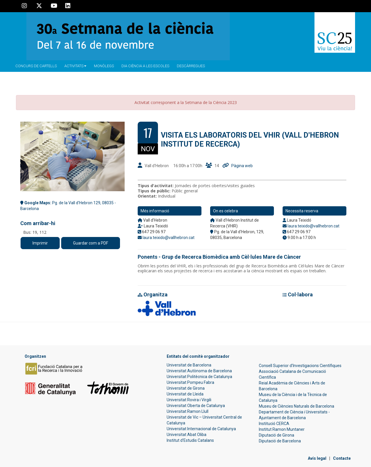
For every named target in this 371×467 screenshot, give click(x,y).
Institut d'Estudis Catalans (190, 440)
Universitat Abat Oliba (186, 434)
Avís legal (317, 458)
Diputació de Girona (276, 435)
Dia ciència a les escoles (145, 66)
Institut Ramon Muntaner (282, 429)
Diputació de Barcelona (280, 441)
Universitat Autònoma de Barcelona (199, 371)
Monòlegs (104, 66)
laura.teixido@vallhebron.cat (168, 237)
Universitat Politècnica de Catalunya (199, 376)
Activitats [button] (75, 66)
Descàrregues (191, 66)
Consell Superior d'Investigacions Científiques (300, 365)
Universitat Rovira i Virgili (189, 399)
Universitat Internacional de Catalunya (201, 428)
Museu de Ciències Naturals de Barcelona (296, 406)
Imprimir (40, 243)
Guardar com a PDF (90, 243)
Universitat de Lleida (185, 394)
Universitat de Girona (186, 388)
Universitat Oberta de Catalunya (196, 405)
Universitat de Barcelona (189, 365)
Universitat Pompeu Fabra (190, 382)
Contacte (342, 458)
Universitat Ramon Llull (187, 411)
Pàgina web (242, 165)
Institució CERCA (274, 423)
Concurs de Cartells (36, 66)
